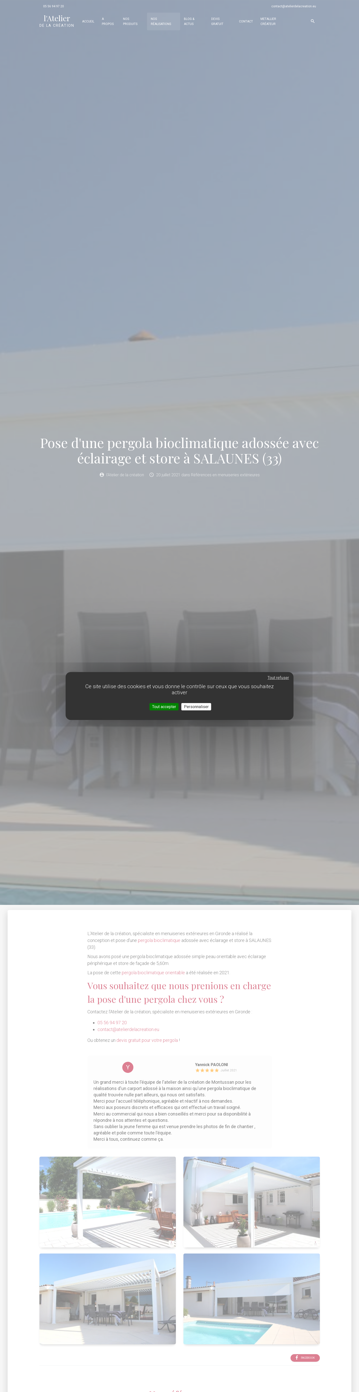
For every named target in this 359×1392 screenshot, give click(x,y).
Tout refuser (278, 677)
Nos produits (130, 21)
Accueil (88, 21)
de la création (56, 20)
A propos (108, 21)
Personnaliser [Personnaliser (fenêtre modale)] (196, 706)
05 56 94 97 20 (53, 6)
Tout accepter (164, 706)
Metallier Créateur (268, 21)
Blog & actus (189, 21)
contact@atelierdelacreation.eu (293, 6)
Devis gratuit (217, 21)
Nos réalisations (161, 21)
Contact (246, 21)
